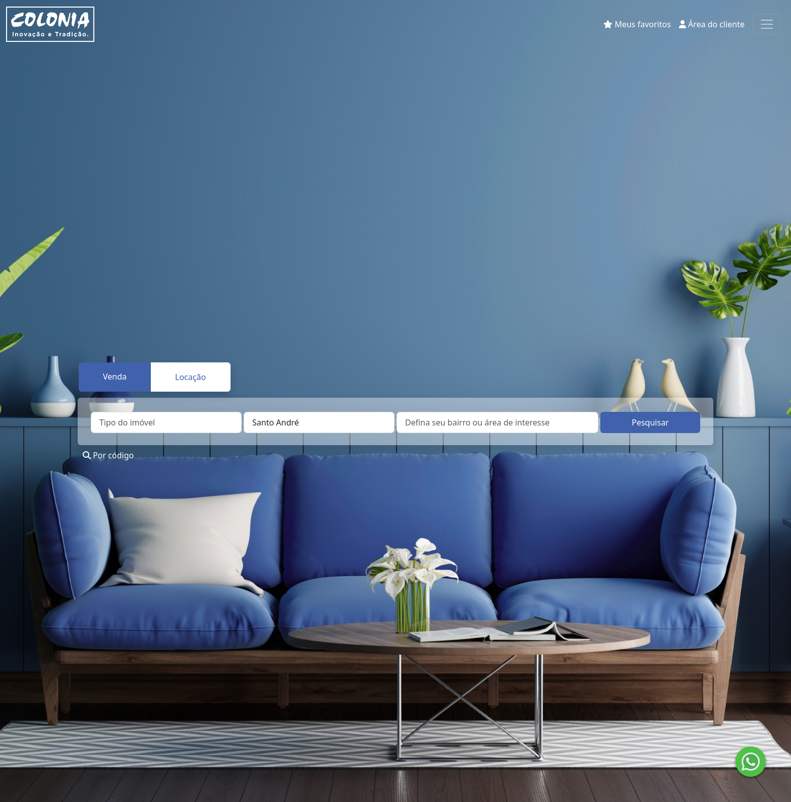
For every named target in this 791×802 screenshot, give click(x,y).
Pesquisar (650, 422)
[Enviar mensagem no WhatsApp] (751, 761)
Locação (190, 377)
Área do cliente (712, 24)
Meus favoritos (637, 24)
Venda (115, 376)
